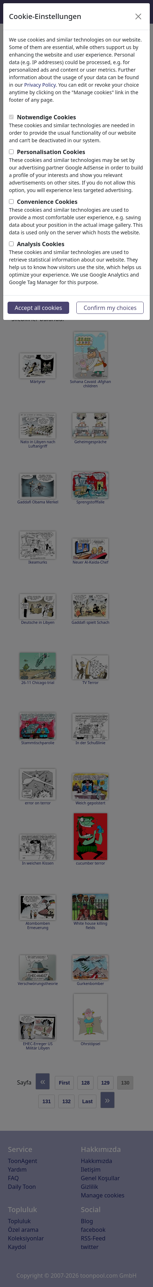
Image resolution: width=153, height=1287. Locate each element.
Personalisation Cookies (51, 152)
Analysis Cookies (40, 244)
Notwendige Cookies (46, 117)
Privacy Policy (40, 84)
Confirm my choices (110, 308)
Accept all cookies (38, 308)
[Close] (138, 16)
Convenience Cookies (47, 202)
